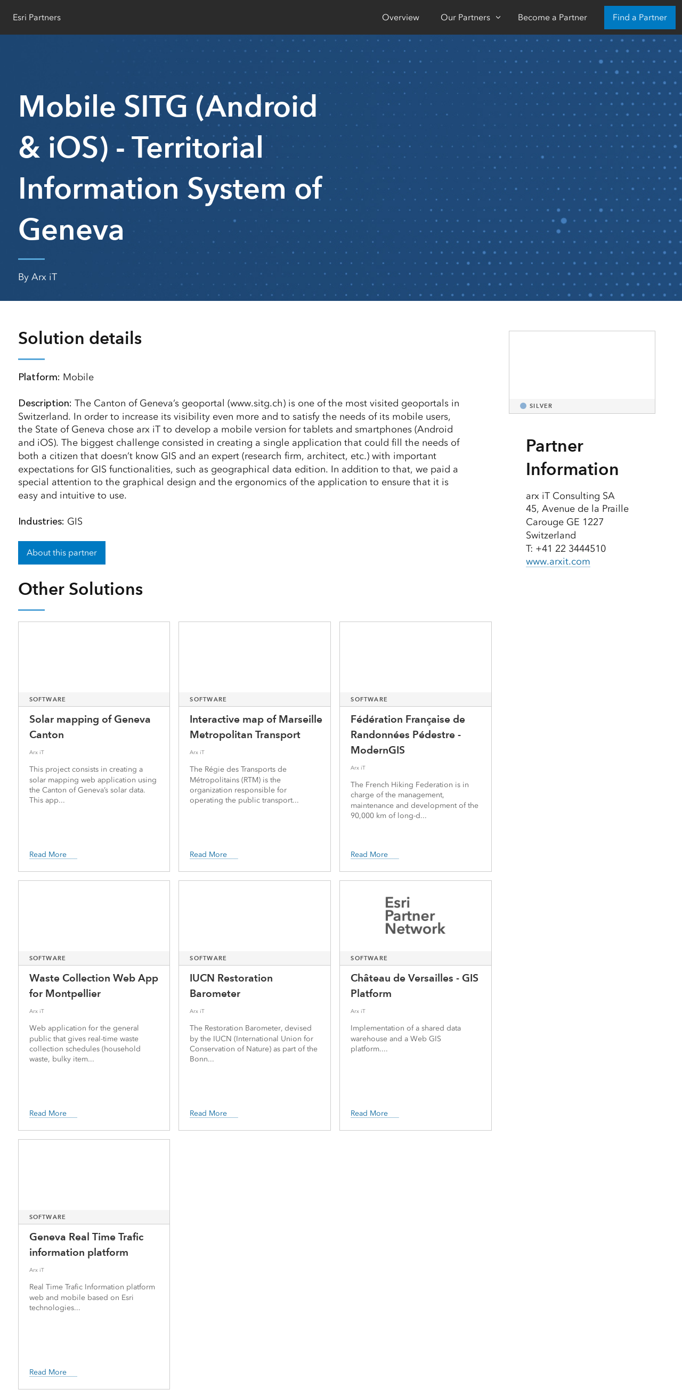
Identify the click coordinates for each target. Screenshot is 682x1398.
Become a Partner (552, 17)
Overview (400, 17)
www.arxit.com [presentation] (558, 561)
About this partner (62, 552)
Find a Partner (640, 17)
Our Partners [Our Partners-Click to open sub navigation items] (465, 17)
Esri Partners (37, 17)
